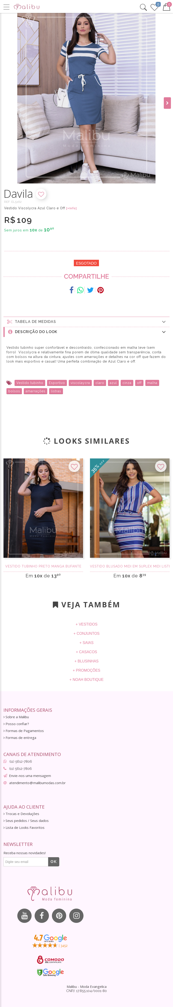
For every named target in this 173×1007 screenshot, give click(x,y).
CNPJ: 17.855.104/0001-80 (86, 991)
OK (54, 862)
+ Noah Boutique (86, 680)
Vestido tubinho (29, 383)
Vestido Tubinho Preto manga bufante (43, 566)
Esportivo (57, 383)
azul (113, 383)
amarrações (35, 391)
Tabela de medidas (86, 321)
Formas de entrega (19, 737)
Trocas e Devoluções (21, 814)
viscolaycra (80, 383)
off (139, 383)
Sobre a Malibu (16, 717)
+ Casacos (86, 652)
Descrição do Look (87, 331)
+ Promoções (86, 670)
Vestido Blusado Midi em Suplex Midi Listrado (130, 566)
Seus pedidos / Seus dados (26, 820)
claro (99, 383)
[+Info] (71, 208)
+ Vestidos (87, 624)
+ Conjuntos (86, 633)
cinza (126, 383)
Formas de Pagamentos (23, 731)
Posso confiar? (16, 724)
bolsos (14, 391)
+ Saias (87, 643)
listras (56, 391)
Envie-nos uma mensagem (30, 776)
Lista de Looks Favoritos (24, 827)
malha (152, 383)
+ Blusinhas (86, 661)
